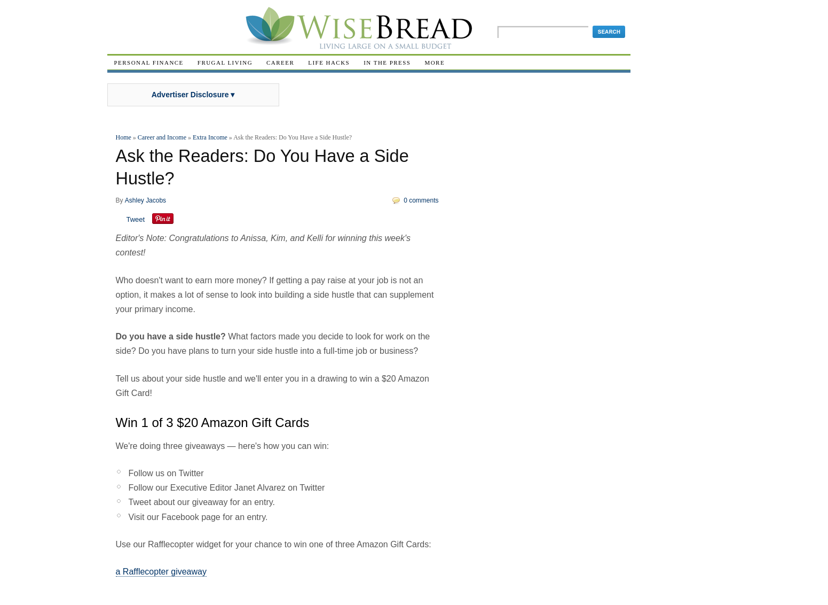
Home (123, 137)
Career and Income (162, 137)
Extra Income (210, 137)
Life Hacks (329, 62)
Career (280, 62)
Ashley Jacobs (145, 200)
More (434, 62)
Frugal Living (225, 62)
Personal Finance (149, 62)
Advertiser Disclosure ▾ (193, 94)
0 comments (421, 200)
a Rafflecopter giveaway (161, 571)
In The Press (387, 62)
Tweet (136, 219)
